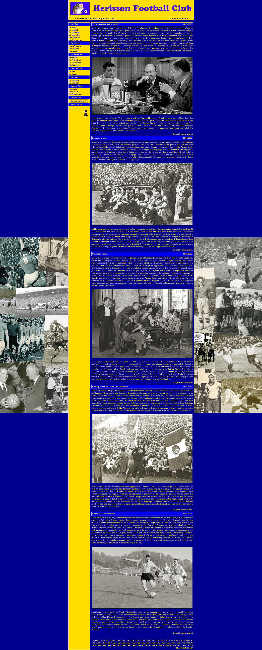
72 (169, 643)
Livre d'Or (73, 92)
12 (119, 640)
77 (182, 643)
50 (114, 643)
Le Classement (74, 62)
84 (99, 645)
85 (101, 645)
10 (114, 640)
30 (164, 640)
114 (187, 645)
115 (191, 645)
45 (101, 643)
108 (167, 645)
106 (160, 645)
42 (94, 643)
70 (164, 643)
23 (147, 640)
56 (129, 643)
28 (159, 640)
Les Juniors (73, 49)
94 (124, 645)
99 (136, 645)
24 (149, 640)
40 (189, 640)
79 (187, 643)
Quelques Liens (75, 94)
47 (106, 643)
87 (106, 645)
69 (162, 643)
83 (96, 645)
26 (154, 640)
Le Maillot (73, 30)
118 (184, 648)
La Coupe (72, 74)
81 (192, 643)
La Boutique (74, 32)
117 (180, 648)
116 (177, 648)
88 (109, 645)
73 (172, 643)
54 (124, 643)
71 (167, 643)
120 (191, 648)
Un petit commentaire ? (183, 134)
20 (139, 640)
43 (96, 643)
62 (144, 643)
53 (121, 643)
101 (142, 645)
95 (126, 645)
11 (116, 640)
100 (139, 645)
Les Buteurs (73, 65)
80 (189, 643)
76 (179, 643)
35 (177, 640)
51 (116, 643)
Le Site (71, 71)
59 (137, 643)
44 (99, 643)
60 (139, 643)
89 (111, 645)
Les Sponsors (74, 37)
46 (104, 643)
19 (137, 640)
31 (167, 640)
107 (163, 645)
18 (134, 640)
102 (146, 645)
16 (129, 640)
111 (177, 645)
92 (119, 645)
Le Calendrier (74, 60)
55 (126, 643)
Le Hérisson (73, 83)
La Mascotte (74, 35)
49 (111, 643)
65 (152, 643)
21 (142, 640)
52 (119, 643)
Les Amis (72, 89)
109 (170, 645)
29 (162, 640)
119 (187, 648)
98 (134, 645)
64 (149, 643)
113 (184, 645)
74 (174, 643)
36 (179, 640)
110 (174, 645)
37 (182, 640)
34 (174, 640)
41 (192, 640)
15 (126, 640)
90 (114, 645)
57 (131, 643)
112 (181, 645)
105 (156, 645)
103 (149, 645)
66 (154, 643)
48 (109, 643)
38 (184, 640)
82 (94, 645)
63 (147, 643)
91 (116, 645)
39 (187, 640)
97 (131, 645)
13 (121, 640)
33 (172, 640)
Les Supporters (75, 40)
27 (157, 640)
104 (153, 645)
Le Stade (72, 27)
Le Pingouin (73, 80)
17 (131, 640)
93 (121, 645)
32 (169, 640)
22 (144, 640)
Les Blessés (73, 51)
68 (159, 643)
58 (134, 643)
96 (129, 645)
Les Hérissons (74, 46)
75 (177, 643)
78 (184, 643)
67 (157, 643)
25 (152, 640)
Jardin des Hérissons (116, 33)
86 (104, 645)
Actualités (72, 57)
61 (142, 643)
